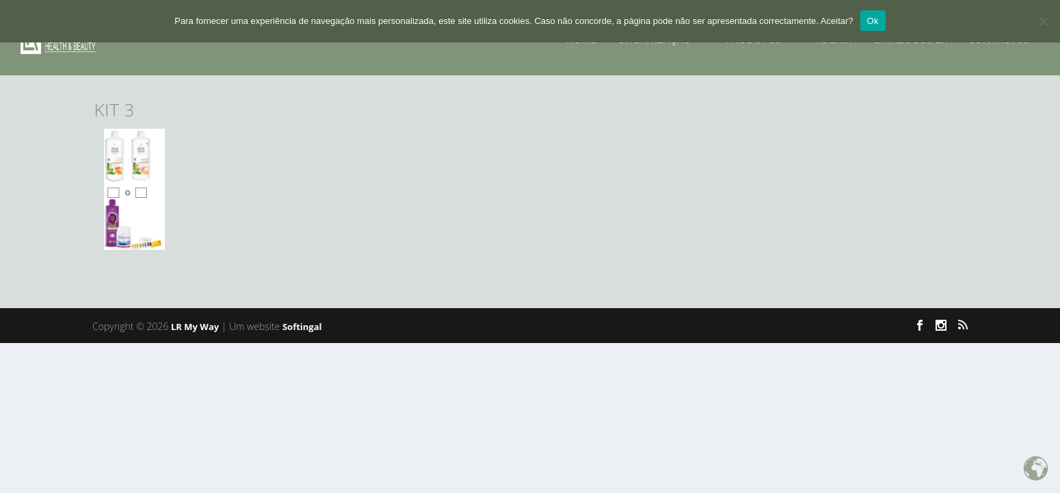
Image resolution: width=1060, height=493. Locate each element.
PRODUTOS (753, 35)
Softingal (302, 326)
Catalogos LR (909, 35)
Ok (873, 21)
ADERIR (833, 35)
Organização (654, 35)
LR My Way (195, 326)
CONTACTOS (999, 35)
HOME (581, 35)
